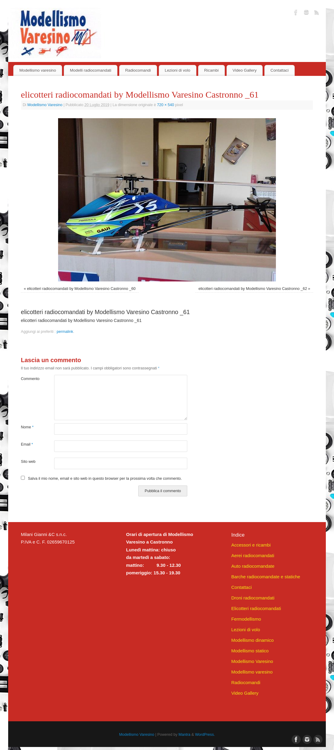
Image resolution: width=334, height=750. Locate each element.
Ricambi (211, 70)
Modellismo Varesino (44, 105)
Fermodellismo (246, 619)
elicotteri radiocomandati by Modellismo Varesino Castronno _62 (252, 289)
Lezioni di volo (177, 70)
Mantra (184, 734)
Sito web (28, 461)
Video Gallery (245, 70)
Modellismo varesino (37, 70)
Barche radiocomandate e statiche (265, 576)
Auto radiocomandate (252, 566)
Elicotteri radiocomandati (256, 608)
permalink (65, 332)
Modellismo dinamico (252, 640)
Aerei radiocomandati (252, 555)
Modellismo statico (249, 650)
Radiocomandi (138, 70)
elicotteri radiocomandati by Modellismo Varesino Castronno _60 (81, 289)
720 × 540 (165, 105)
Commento (29, 379)
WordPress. (205, 734)
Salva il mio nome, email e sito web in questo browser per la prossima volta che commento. (105, 478)
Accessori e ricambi (250, 544)
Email (27, 444)
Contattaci (279, 70)
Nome (27, 427)
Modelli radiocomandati (90, 70)
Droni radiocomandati (252, 597)
